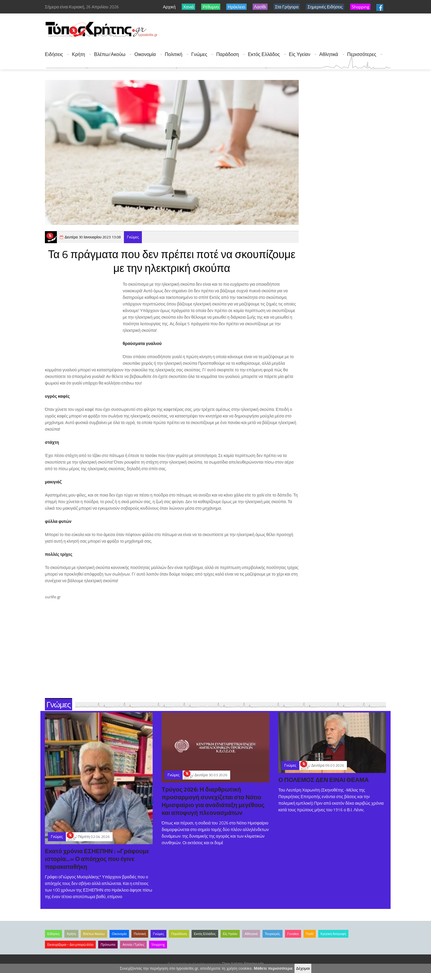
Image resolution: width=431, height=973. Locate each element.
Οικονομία (145, 54)
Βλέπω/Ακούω (109, 54)
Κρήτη (78, 54)
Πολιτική (173, 54)
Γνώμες (199, 54)
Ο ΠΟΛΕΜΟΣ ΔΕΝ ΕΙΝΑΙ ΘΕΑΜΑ (323, 779)
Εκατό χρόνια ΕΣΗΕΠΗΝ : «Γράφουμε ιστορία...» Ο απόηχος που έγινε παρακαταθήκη (97, 858)
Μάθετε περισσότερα (273, 968)
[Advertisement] (282, 29)
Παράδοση (227, 54)
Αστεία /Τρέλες (133, 944)
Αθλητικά (328, 54)
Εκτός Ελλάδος (264, 54)
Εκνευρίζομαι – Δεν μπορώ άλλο (70, 944)
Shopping (158, 944)
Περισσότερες (361, 54)
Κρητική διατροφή (333, 933)
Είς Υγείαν (299, 54)
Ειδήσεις (54, 54)
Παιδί (309, 933)
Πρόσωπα (108, 944)
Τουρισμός (272, 933)
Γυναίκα (293, 933)
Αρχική (169, 7)
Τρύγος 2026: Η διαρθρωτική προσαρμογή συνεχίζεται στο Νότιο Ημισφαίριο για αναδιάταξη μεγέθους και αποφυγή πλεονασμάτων (213, 801)
